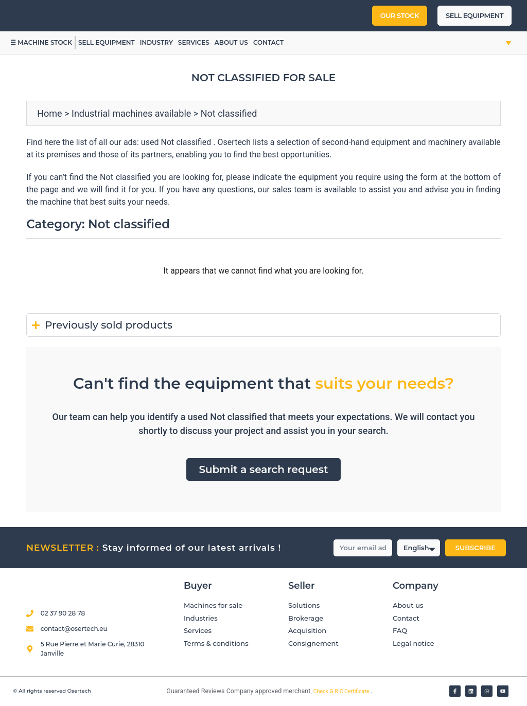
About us (231, 42)
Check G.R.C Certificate (342, 691)
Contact (268, 42)
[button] (497, 42)
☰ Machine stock (41, 42)
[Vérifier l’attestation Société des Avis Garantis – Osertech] (160, 692)
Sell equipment (106, 42)
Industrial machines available (131, 113)
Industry (156, 42)
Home (49, 113)
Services (193, 42)
